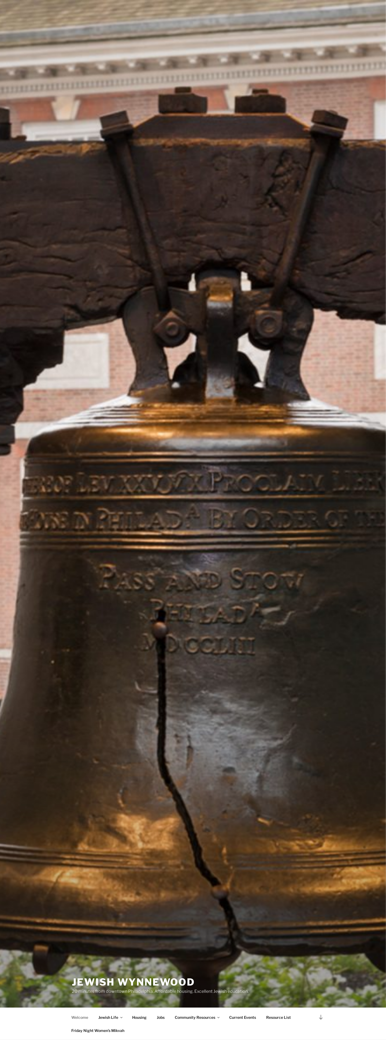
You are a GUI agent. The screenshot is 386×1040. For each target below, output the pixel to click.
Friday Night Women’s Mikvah (97, 1030)
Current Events (242, 1017)
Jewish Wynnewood (133, 982)
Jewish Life (110, 1017)
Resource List (278, 1017)
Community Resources (197, 1017)
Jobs (161, 1017)
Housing (139, 1017)
